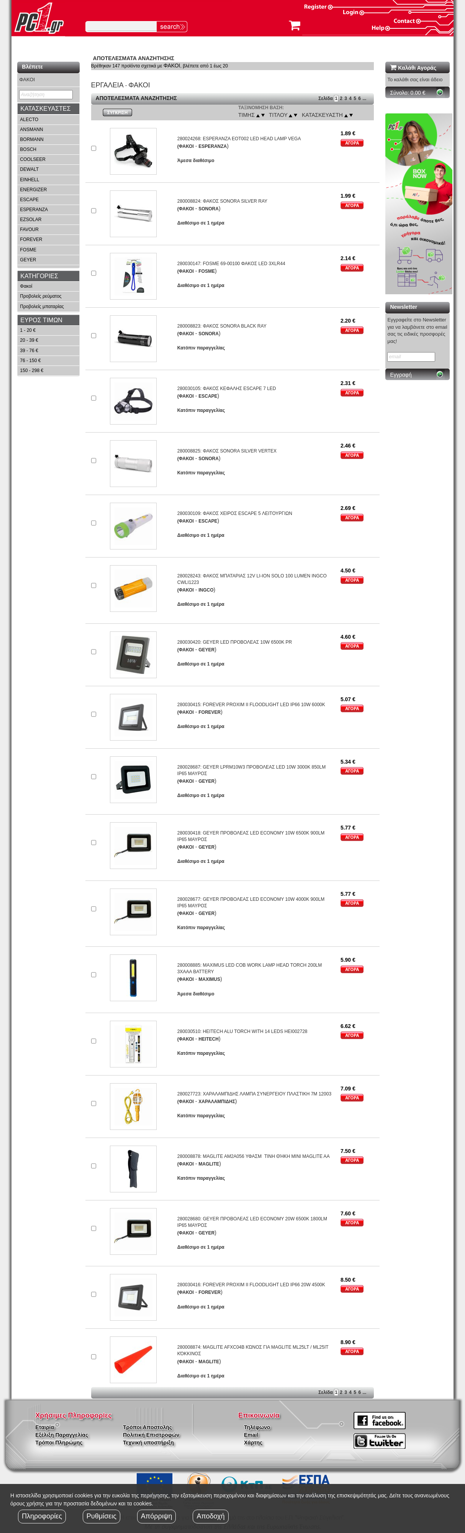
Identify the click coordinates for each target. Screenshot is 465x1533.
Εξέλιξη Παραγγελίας (61, 1435)
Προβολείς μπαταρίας (42, 306)
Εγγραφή (400, 375)
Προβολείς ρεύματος (40, 296)
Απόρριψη (156, 1516)
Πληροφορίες (42, 1516)
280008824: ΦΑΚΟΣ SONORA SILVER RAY (222, 201)
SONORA (208, 209)
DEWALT (29, 169)
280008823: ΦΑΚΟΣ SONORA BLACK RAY (222, 326)
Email (251, 1435)
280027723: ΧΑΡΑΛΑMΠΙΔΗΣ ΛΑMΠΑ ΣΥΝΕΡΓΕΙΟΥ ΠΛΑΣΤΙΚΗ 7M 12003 (254, 1094)
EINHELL (29, 179)
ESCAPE (29, 199)
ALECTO (29, 119)
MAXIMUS (209, 979)
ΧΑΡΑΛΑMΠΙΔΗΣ (216, 1101)
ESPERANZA (34, 209)
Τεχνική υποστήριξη (148, 1443)
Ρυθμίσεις (101, 1516)
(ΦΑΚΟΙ (185, 146)
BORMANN (31, 139)
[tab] (48, 108)
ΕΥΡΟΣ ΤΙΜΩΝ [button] (41, 320)
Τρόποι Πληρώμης (58, 1443)
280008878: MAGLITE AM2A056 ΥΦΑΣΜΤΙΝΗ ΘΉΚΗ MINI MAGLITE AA (253, 1156)
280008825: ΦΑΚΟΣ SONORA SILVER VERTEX (227, 451)
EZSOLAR (30, 219)
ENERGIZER (33, 189)
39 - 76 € (29, 350)
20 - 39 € (29, 340)
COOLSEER (33, 159)
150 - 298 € (31, 370)
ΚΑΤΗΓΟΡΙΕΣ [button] (39, 276)
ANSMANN (31, 129)
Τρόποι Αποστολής (147, 1427)
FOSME (28, 249)
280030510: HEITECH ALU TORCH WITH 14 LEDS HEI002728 (242, 1031)
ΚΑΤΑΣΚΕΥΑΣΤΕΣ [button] (45, 108)
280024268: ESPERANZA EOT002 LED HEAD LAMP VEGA (239, 138)
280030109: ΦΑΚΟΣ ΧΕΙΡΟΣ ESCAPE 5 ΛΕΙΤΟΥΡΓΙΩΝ (234, 513)
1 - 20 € (28, 330)
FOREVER (31, 239)
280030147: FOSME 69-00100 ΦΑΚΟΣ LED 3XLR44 (231, 263)
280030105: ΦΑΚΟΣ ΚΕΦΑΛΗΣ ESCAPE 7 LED (226, 388)
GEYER (28, 259)
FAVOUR (29, 229)
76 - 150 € (30, 360)
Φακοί (26, 286)
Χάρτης (253, 1443)
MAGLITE (208, 1164)
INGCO (205, 590)
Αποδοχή (210, 1516)
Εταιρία (44, 1427)
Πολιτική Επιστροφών (151, 1435)
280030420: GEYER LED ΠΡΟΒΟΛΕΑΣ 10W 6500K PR (234, 642)
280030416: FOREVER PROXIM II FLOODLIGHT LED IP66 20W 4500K (251, 1284)
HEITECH (208, 1039)
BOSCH (28, 149)
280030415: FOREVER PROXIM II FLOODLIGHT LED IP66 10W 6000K (251, 704)
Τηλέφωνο (257, 1427)
